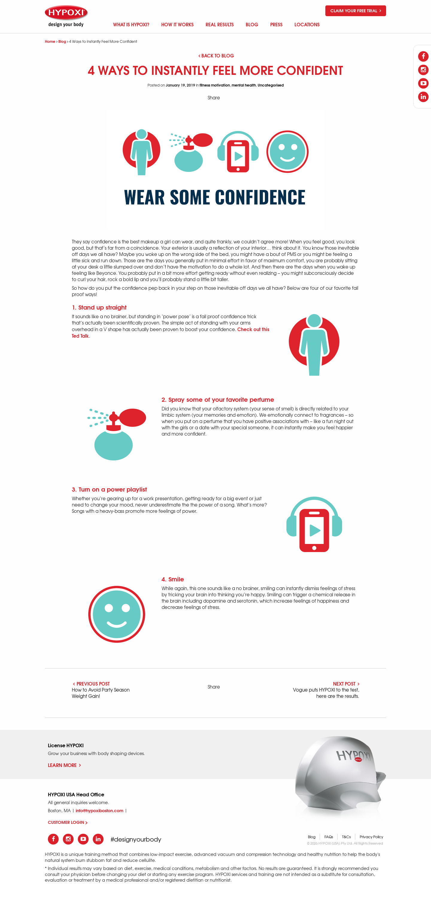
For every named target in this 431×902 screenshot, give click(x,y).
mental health (244, 85)
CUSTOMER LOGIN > (68, 822)
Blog (62, 41)
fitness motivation (215, 85)
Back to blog (216, 55)
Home (50, 41)
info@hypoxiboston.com (99, 810)
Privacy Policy (371, 836)
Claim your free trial (355, 10)
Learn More (64, 764)
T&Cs (346, 836)
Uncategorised (271, 85)
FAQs (328, 836)
